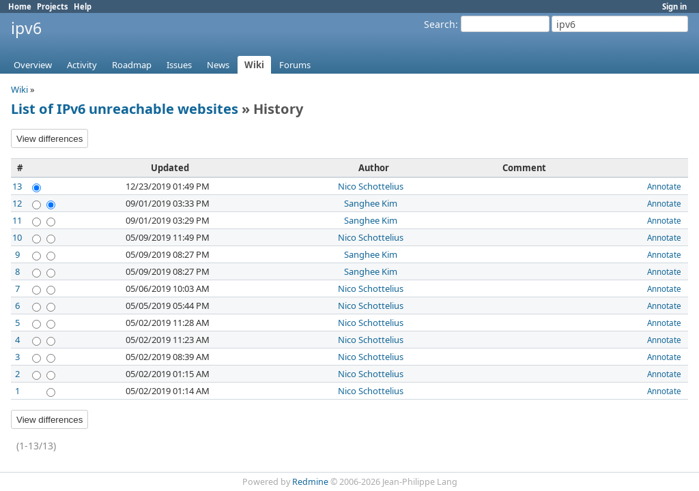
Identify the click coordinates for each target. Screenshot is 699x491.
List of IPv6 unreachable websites (124, 109)
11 (17, 220)
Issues (179, 65)
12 (17, 203)
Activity (82, 65)
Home (19, 6)
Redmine (310, 482)
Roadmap (132, 65)
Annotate (664, 186)
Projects (52, 6)
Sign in (674, 6)
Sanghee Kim (370, 203)
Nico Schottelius (370, 186)
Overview (33, 65)
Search (439, 24)
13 (17, 186)
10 (17, 237)
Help (82, 6)
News (218, 65)
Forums (295, 65)
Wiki (254, 65)
